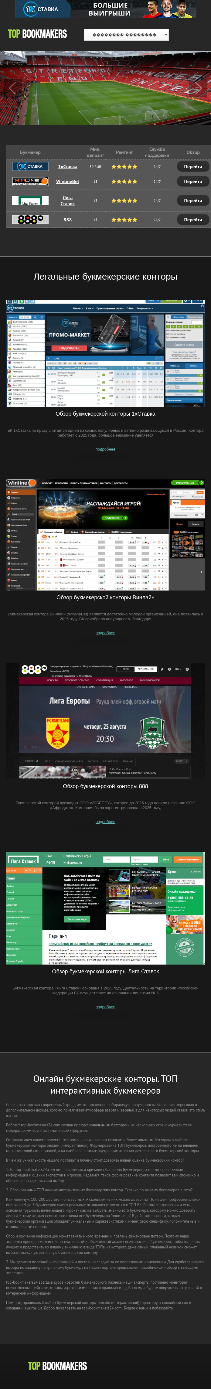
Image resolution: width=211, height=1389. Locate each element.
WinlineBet (67, 181)
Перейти (193, 166)
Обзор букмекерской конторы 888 (105, 786)
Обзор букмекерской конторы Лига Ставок (105, 972)
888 (67, 219)
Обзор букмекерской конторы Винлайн (105, 597)
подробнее (105, 449)
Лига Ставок (67, 200)
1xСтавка (67, 166)
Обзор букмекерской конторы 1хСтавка (105, 414)
